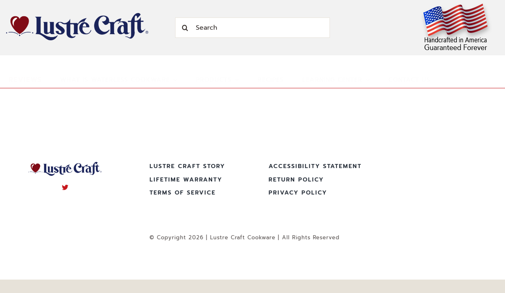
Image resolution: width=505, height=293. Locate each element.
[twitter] (65, 186)
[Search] (252, 27)
